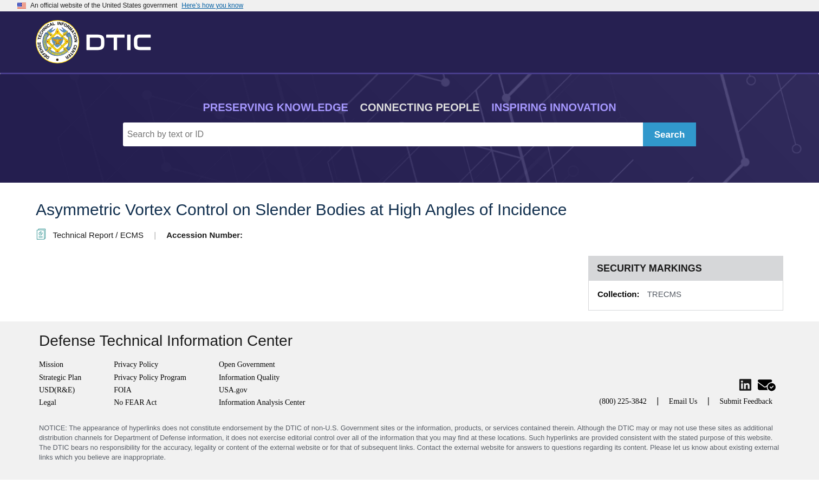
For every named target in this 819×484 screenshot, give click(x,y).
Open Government (247, 364)
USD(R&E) (57, 390)
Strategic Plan (60, 377)
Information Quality (249, 377)
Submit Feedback (745, 401)
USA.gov (233, 390)
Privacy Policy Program (150, 377)
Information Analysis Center (262, 402)
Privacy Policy (136, 364)
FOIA (123, 390)
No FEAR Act (135, 402)
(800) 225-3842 (623, 401)
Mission (51, 364)
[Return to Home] (98, 39)
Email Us (683, 401)
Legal (47, 402)
